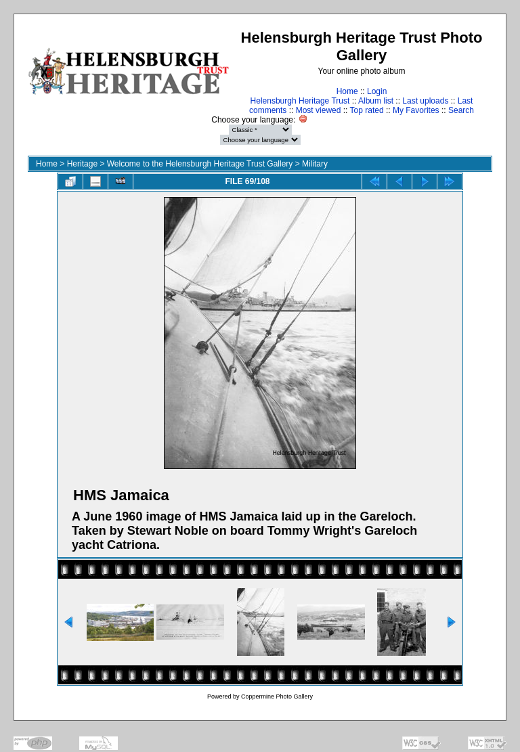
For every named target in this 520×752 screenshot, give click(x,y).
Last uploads (425, 101)
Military (315, 164)
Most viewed (318, 110)
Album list (375, 101)
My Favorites (416, 110)
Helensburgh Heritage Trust (300, 101)
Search (461, 110)
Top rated (367, 110)
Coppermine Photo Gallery (277, 696)
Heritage (82, 164)
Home (347, 91)
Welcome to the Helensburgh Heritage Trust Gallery (200, 164)
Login (377, 91)
